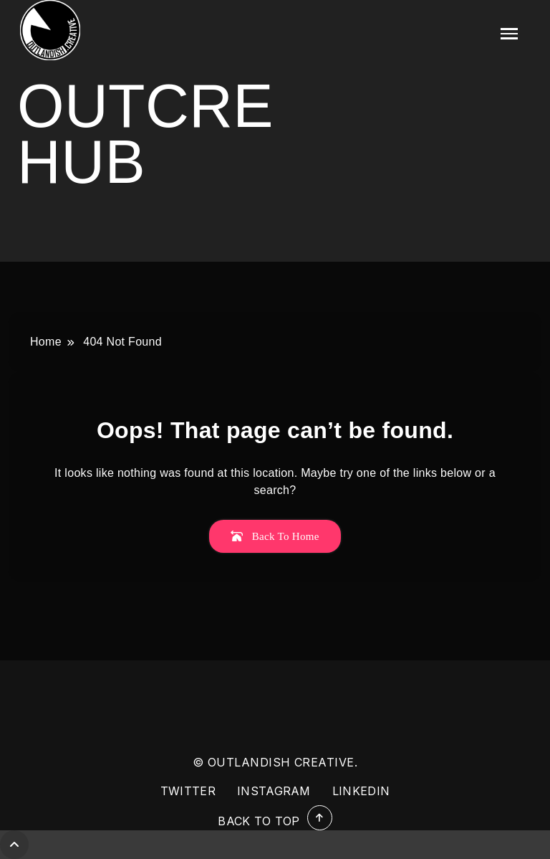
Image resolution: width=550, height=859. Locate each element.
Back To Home (275, 536)
